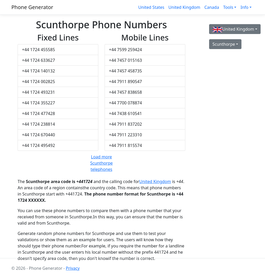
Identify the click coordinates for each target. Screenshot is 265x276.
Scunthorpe (223, 44)
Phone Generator (32, 7)
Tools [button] (228, 7)
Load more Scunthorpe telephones (101, 163)
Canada (211, 7)
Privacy (72, 268)
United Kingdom (184, 7)
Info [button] (244, 7)
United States (151, 7)
